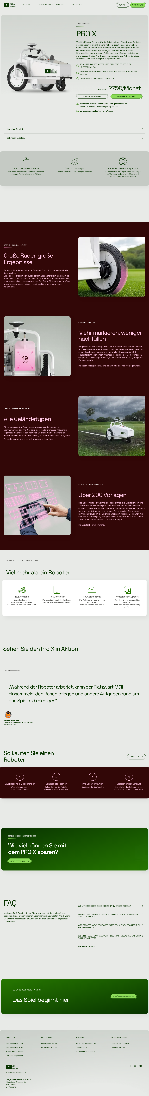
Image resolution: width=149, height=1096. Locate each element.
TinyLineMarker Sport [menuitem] (15, 1043)
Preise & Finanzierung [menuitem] (15, 1051)
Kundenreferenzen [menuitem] (49, 1043)
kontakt (122, 5)
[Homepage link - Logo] (12, 1068)
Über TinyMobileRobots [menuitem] (86, 1043)
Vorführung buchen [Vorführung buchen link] (126, 96)
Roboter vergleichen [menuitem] (14, 1056)
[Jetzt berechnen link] (19, 861)
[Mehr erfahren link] (136, 757)
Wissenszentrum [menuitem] (118, 1047)
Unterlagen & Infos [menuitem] (49, 1047)
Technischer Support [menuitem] (120, 1043)
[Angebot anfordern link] (92, 96)
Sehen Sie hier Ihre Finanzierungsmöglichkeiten (99, 107)
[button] (130, 1066)
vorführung (137, 5)
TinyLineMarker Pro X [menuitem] (14, 1047)
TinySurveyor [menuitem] (81, 1047)
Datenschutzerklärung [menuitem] (85, 1051)
